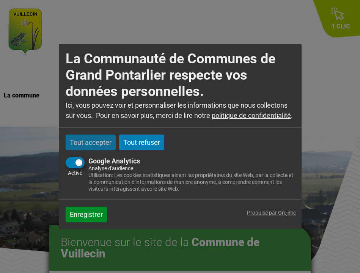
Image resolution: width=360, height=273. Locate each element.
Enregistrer (86, 214)
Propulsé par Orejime (271, 213)
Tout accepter (91, 142)
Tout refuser (141, 142)
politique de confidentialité (251, 115)
